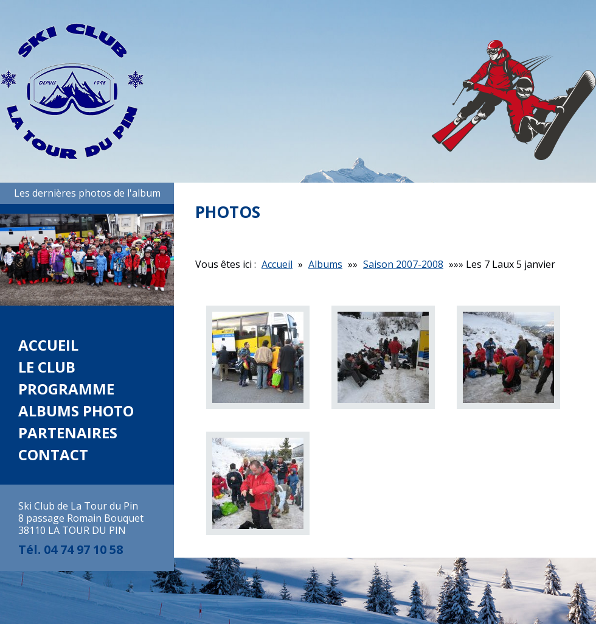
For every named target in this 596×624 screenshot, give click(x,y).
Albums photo (76, 411)
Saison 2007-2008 (403, 264)
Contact (53, 454)
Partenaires (67, 432)
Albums (325, 264)
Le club (46, 367)
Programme (66, 389)
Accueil (48, 345)
